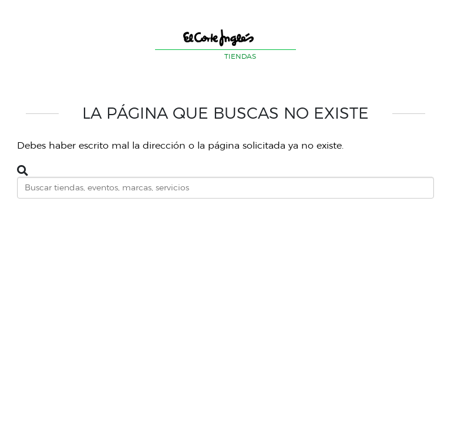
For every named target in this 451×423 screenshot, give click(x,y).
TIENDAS (240, 56)
